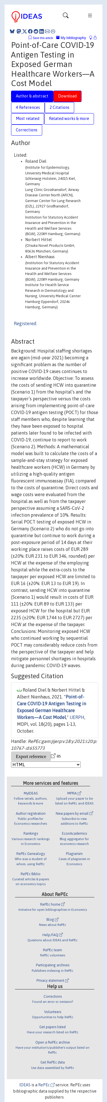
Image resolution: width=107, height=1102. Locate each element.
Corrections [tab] (26, 130)
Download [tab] (67, 96)
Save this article (43, 38)
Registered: (25, 323)
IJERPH (77, 717)
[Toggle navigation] (66, 17)
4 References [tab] (28, 107)
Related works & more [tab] (69, 118)
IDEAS (25, 1085)
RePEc (46, 1085)
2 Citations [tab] (59, 107)
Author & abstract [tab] (32, 96)
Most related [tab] (27, 118)
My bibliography (71, 38)
